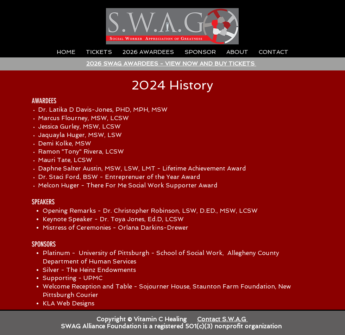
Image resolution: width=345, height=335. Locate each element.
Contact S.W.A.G (222, 319)
